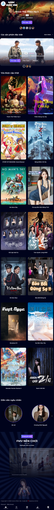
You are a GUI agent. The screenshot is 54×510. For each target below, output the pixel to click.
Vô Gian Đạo (13, 298)
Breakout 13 (13, 343)
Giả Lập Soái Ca (13, 252)
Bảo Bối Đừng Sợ (40, 298)
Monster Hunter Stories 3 (13, 388)
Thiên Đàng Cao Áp (40, 117)
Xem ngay (27, 22)
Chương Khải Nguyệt (40, 425)
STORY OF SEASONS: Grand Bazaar (13, 162)
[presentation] (52, 416)
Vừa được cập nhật (10, 73)
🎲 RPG (16, 56)
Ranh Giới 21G (26, 49)
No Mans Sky (13, 207)
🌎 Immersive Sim (24, 56)
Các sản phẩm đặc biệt (12, 35)
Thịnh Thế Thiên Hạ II (27, 11)
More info (35, 61)
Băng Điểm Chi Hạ (40, 162)
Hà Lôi (13, 425)
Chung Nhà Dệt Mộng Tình (40, 207)
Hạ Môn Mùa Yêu (40, 343)
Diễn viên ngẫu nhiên (11, 400)
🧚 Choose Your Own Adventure (37, 56)
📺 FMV (23, 17)
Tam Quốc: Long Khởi (40, 252)
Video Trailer (26, 61)
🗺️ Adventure (30, 17)
